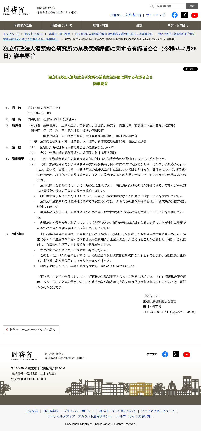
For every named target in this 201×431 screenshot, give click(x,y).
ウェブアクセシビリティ (158, 411)
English (115, 15)
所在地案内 (50, 411)
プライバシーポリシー (79, 411)
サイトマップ (155, 15)
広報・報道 (100, 25)
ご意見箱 (32, 411)
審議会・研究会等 (59, 33)
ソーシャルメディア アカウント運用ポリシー (80, 416)
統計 (139, 25)
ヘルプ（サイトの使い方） (135, 416)
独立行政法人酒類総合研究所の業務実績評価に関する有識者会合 (114, 33)
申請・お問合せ (178, 25)
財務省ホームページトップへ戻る (32, 329)
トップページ (11, 33)
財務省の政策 (23, 25)
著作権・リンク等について (117, 411)
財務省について (61, 25)
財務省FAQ (133, 15)
